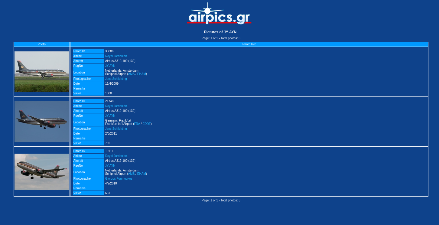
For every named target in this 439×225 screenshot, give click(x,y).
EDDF (146, 124)
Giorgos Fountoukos (118, 178)
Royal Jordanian (116, 56)
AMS (131, 74)
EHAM (141, 74)
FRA (137, 124)
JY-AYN (110, 65)
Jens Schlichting (116, 78)
